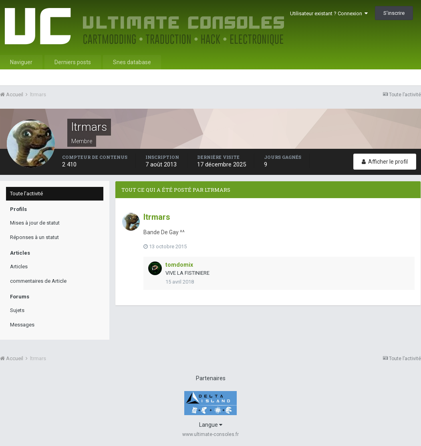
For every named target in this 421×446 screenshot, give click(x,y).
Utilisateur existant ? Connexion (329, 13)
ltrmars (156, 217)
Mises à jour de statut (35, 223)
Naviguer (21, 62)
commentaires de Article (38, 281)
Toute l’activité (26, 194)
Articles (19, 267)
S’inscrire (394, 13)
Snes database (132, 62)
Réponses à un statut (34, 237)
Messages (22, 325)
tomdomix (179, 265)
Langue (210, 425)
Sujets (17, 310)
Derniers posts (72, 62)
